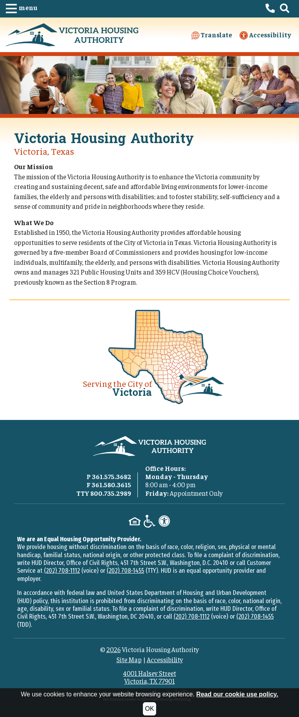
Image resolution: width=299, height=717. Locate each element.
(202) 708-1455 (125, 571)
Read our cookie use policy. (237, 694)
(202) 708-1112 (62, 571)
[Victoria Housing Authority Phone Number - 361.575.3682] (270, 9)
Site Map (129, 659)
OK (149, 708)
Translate (212, 35)
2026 (113, 649)
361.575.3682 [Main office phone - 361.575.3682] (111, 476)
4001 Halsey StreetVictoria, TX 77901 (149, 677)
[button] (21, 9)
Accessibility (265, 35)
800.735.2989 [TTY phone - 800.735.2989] (110, 493)
